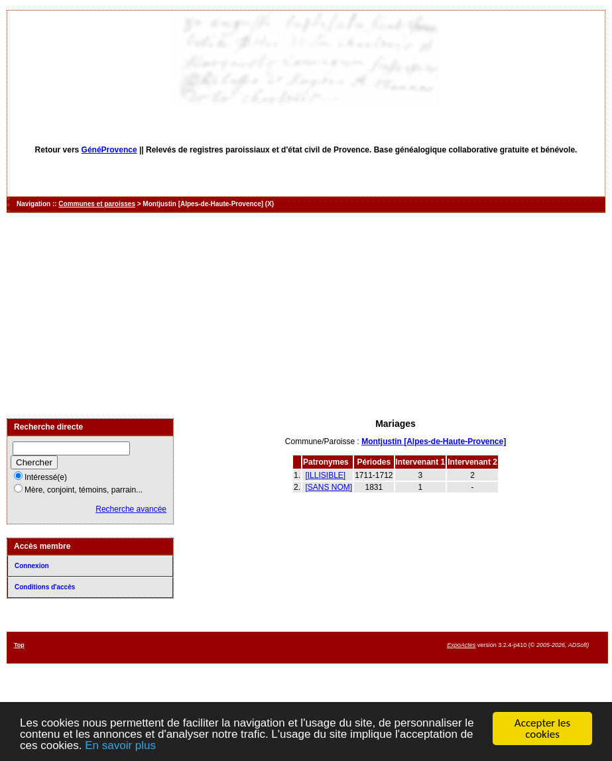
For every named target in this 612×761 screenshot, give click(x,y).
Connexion (32, 565)
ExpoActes (461, 645)
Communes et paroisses (96, 203)
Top (19, 645)
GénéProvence (109, 149)
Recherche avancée (130, 509)
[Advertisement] (306, 315)
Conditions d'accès (45, 587)
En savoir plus (120, 746)
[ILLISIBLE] (325, 475)
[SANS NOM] (328, 487)
